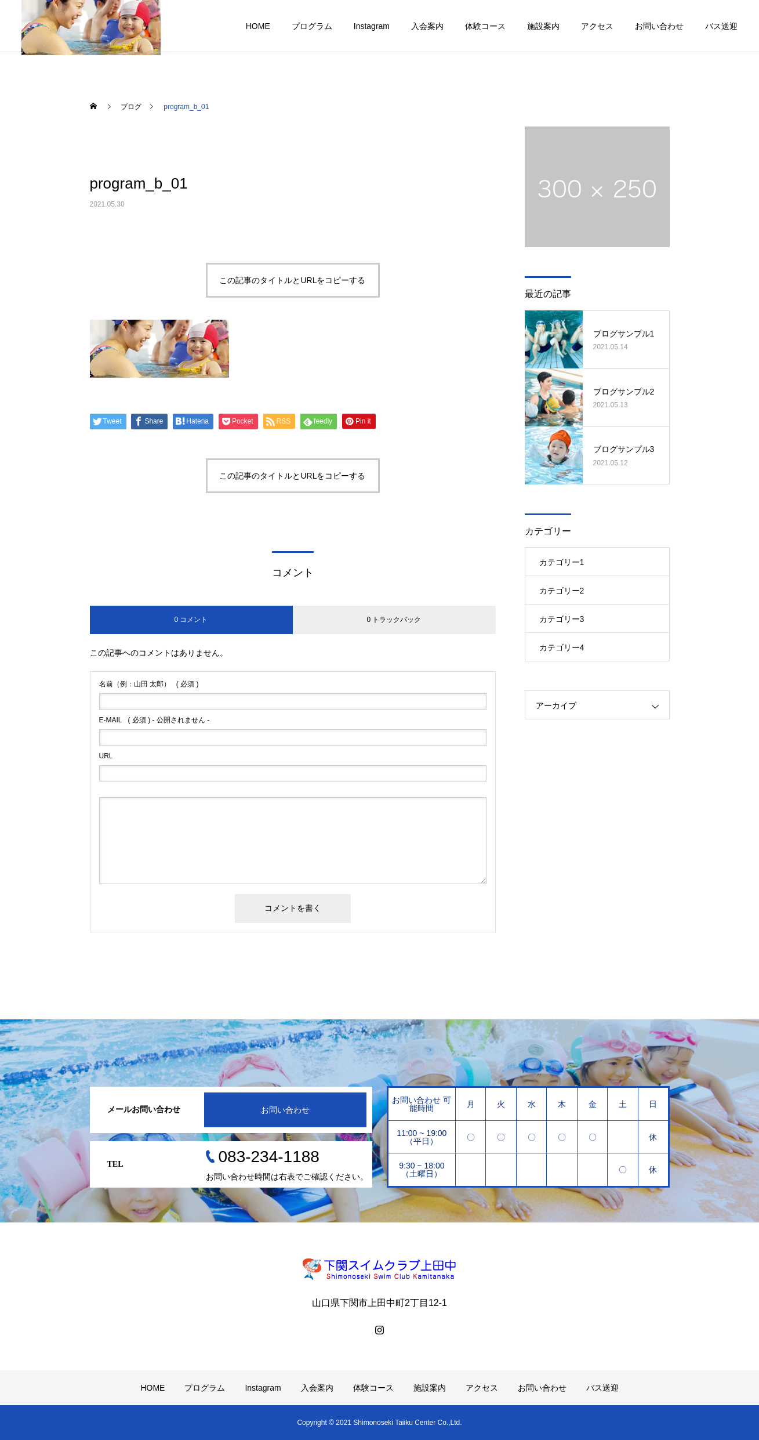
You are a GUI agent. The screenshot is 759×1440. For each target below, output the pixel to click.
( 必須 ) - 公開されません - (154, 720)
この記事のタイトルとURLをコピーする (292, 280)
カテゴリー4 (561, 647)
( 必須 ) (149, 684)
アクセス (597, 26)
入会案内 (427, 26)
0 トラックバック (393, 620)
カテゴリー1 (561, 562)
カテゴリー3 (561, 619)
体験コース (485, 26)
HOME (258, 26)
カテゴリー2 (561, 590)
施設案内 (543, 26)
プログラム (312, 26)
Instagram (372, 26)
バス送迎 (721, 26)
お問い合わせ (659, 26)
